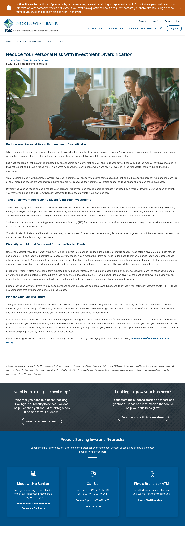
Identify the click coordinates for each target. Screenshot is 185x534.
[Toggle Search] (158, 29)
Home (8, 44)
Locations (153, 21)
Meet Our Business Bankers (42, 424)
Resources (111, 29)
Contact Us (91, 509)
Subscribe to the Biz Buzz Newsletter (143, 420)
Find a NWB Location (150, 502)
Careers (165, 21)
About (175, 21)
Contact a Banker (32, 510)
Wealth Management (138, 29)
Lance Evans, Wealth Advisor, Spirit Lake (28, 63)
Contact (139, 21)
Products (90, 29)
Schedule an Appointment (32, 506)
